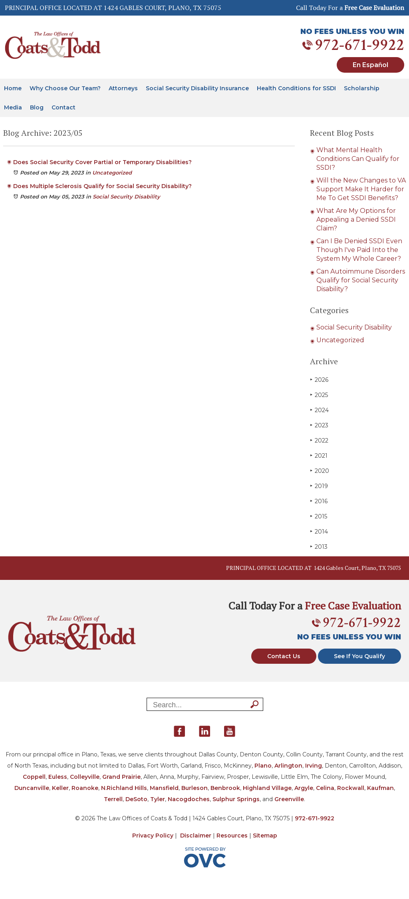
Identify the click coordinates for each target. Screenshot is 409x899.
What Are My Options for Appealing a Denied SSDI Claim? (356, 219)
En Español (370, 65)
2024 (319, 410)
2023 (319, 425)
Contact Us (283, 656)
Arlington (288, 765)
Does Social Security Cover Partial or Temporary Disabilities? (102, 162)
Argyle (303, 788)
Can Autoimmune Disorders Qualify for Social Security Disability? (360, 280)
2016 (319, 501)
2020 (319, 470)
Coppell (34, 776)
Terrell (113, 799)
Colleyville (84, 776)
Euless (57, 776)
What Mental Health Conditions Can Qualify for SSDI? (357, 158)
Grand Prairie (121, 776)
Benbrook (225, 788)
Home (13, 88)
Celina (325, 788)
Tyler (157, 799)
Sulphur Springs (236, 799)
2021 (319, 455)
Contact (63, 107)
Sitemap (265, 835)
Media (13, 107)
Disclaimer (195, 835)
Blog (37, 107)
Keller (60, 788)
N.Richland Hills (124, 788)
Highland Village (267, 788)
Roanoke (84, 788)
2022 (319, 440)
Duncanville (31, 788)
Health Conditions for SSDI (296, 88)
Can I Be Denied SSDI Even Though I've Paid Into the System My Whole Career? (359, 249)
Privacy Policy (152, 835)
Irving (313, 765)
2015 (318, 516)
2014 (319, 531)
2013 (319, 546)
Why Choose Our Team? (65, 88)
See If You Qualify (359, 656)
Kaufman (380, 788)
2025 (319, 394)
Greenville (289, 799)
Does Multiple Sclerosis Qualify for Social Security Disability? (102, 186)
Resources (232, 835)
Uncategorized (112, 172)
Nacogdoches (189, 799)
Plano (263, 765)
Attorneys (123, 88)
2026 (319, 379)
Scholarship (361, 88)
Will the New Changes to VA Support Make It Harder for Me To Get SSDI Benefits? (361, 189)
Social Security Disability (126, 196)
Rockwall (350, 788)
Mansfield (164, 788)
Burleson (194, 788)
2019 (319, 485)
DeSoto (136, 799)
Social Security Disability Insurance (197, 88)
